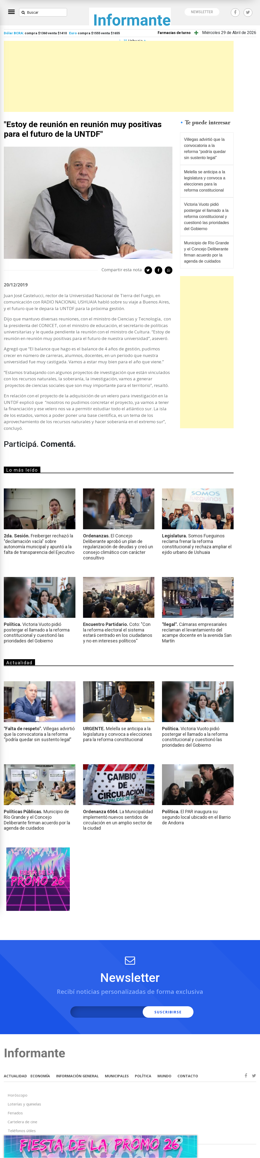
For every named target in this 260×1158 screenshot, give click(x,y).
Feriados (15, 1112)
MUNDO (164, 1076)
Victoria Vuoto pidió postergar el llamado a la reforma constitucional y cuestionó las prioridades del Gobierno (206, 216)
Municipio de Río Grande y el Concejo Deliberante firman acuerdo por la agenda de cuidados (206, 252)
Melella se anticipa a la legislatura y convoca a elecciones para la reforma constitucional (204, 181)
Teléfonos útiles (22, 1130)
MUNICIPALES (117, 1076)
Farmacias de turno (174, 33)
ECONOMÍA (40, 1076)
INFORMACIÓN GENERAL (77, 1076)
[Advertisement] (119, 76)
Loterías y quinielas (24, 1103)
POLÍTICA (143, 1076)
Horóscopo (17, 1095)
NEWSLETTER (202, 12)
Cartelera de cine (22, 1121)
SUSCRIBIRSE (168, 1012)
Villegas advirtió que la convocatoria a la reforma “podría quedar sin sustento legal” (205, 148)
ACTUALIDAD (15, 1076)
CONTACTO (187, 1076)
